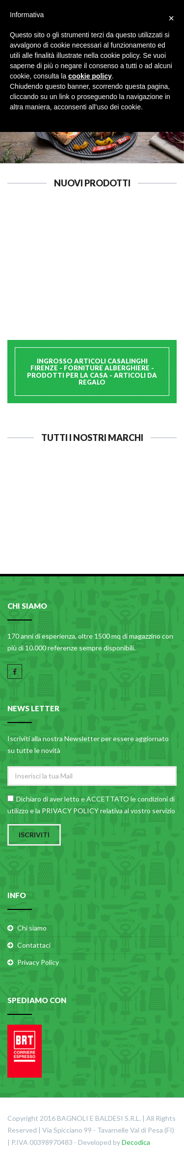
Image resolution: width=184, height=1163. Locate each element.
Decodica (136, 1142)
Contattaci (34, 945)
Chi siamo (32, 928)
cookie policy (90, 76)
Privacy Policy (38, 962)
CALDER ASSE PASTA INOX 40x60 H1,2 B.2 (92, 273)
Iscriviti (34, 834)
